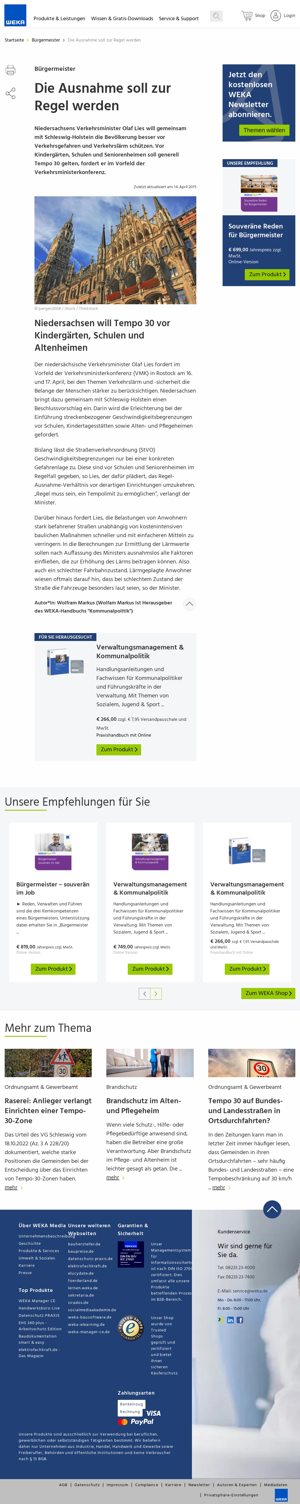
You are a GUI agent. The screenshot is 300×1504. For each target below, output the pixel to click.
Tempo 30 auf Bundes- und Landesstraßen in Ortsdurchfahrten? (245, 1111)
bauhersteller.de (84, 1244)
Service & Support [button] (179, 19)
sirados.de (78, 1303)
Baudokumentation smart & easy (38, 1339)
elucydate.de (80, 1274)
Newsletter (199, 1485)
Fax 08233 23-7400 (236, 1277)
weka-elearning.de (86, 1325)
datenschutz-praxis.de (90, 1259)
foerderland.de (83, 1281)
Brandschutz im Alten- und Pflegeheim (143, 1106)
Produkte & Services (39, 1251)
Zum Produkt (268, 274)
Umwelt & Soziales (37, 1258)
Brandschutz (121, 1087)
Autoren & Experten (237, 1485)
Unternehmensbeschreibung (43, 1236)
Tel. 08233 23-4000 (236, 1267)
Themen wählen (264, 130)
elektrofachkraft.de (87, 1266)
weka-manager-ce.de (89, 1332)
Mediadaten (276, 1485)
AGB (63, 1485)
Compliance (146, 1485)
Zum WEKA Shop (269, 993)
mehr (15, 1187)
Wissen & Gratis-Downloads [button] (122, 19)
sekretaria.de (81, 1295)
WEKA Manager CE (37, 1301)
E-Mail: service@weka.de (243, 1291)
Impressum (117, 1485)
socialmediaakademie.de (92, 1310)
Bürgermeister (46, 40)
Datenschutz (87, 1485)
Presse (25, 1273)
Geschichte (30, 1244)
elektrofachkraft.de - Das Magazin (39, 1353)
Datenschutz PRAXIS (39, 1316)
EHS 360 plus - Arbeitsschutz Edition (40, 1326)
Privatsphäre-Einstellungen (231, 1495)
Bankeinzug (131, 1404)
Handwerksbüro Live (39, 1308)
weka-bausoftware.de (90, 1317)
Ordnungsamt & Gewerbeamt (41, 1087)
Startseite (14, 40)
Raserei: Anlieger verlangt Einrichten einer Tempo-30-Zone (48, 1111)
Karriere (26, 1266)
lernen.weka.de (83, 1288)
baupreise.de (80, 1252)
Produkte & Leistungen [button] (59, 19)
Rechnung (130, 1412)
